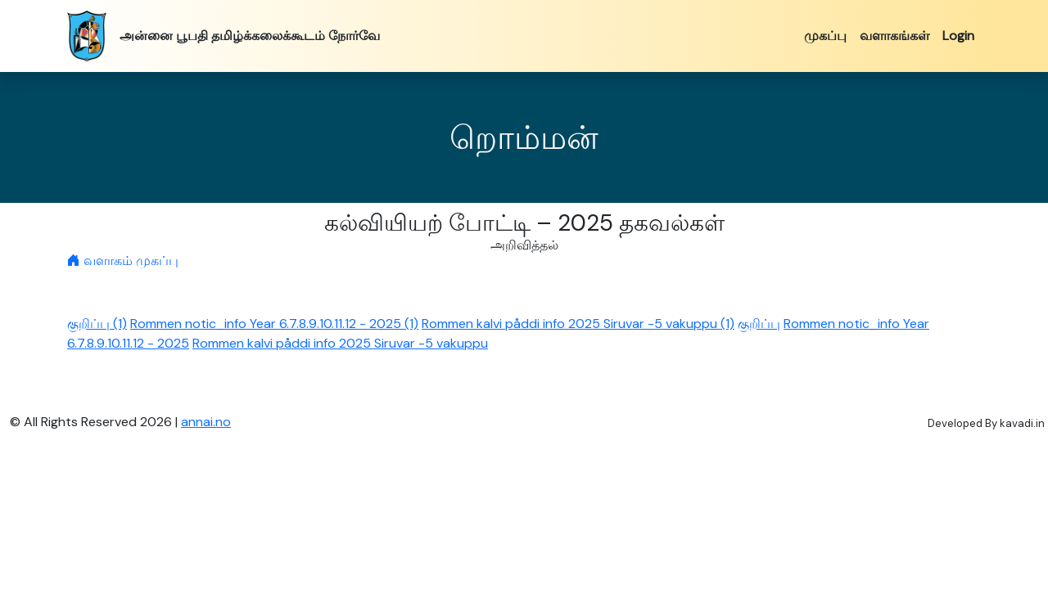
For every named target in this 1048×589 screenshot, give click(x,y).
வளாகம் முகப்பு (122, 260)
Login (958, 35)
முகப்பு (825, 35)
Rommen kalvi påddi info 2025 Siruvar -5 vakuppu (340, 343)
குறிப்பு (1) (97, 323)
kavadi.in (1022, 423)
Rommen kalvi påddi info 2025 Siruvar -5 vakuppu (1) (578, 323)
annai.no (206, 421)
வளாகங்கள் (894, 35)
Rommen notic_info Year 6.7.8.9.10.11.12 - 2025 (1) (274, 323)
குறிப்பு (759, 323)
